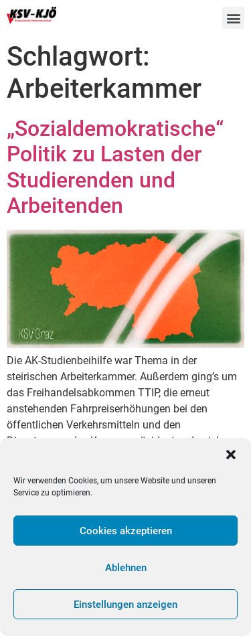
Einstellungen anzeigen (125, 605)
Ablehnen (126, 568)
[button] (231, 454)
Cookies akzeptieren (126, 531)
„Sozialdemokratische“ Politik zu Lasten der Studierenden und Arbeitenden (115, 167)
